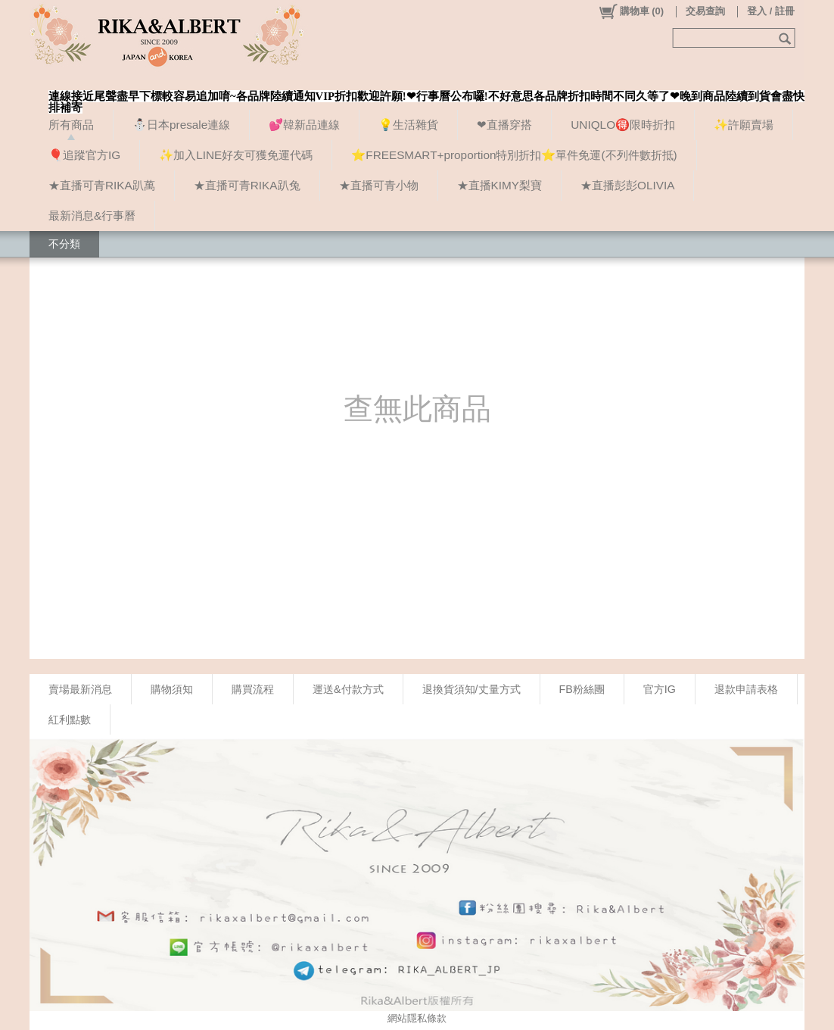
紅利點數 (69, 719)
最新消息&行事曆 (91, 215)
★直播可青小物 (379, 185)
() (630, 11)
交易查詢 (705, 11)
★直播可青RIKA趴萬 (101, 185)
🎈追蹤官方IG (84, 154)
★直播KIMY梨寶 (499, 185)
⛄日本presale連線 (181, 124)
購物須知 (172, 689)
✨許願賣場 (743, 124)
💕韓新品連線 (304, 124)
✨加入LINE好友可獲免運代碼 (236, 154)
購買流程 (253, 689)
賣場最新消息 (80, 689)
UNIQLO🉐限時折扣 (623, 124)
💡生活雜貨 (408, 124)
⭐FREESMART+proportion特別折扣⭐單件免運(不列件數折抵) (514, 154)
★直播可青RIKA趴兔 (247, 185)
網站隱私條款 (417, 1018)
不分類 (64, 244)
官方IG (659, 689)
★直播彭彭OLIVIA (627, 185)
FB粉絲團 (582, 689)
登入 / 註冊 (771, 11)
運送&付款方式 (348, 689)
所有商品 (71, 124)
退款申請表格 (746, 689)
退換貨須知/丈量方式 (471, 689)
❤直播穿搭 (504, 124)
